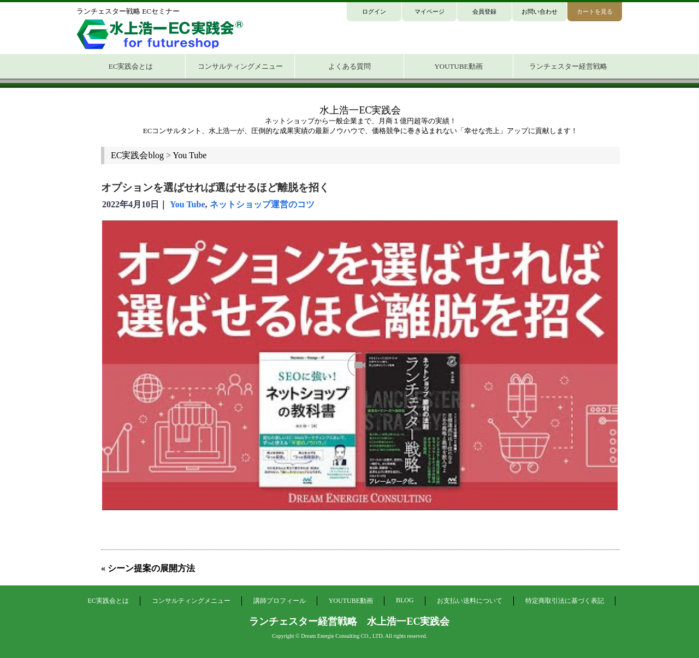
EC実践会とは (107, 601)
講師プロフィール (279, 601)
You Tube (187, 204)
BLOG (405, 600)
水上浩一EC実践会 (360, 110)
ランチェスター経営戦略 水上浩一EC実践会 (349, 621)
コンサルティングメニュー (191, 601)
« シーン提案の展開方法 (148, 568)
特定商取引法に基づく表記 (564, 601)
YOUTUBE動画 (351, 601)
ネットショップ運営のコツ (262, 204)
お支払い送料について (469, 601)
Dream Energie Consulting (330, 636)
